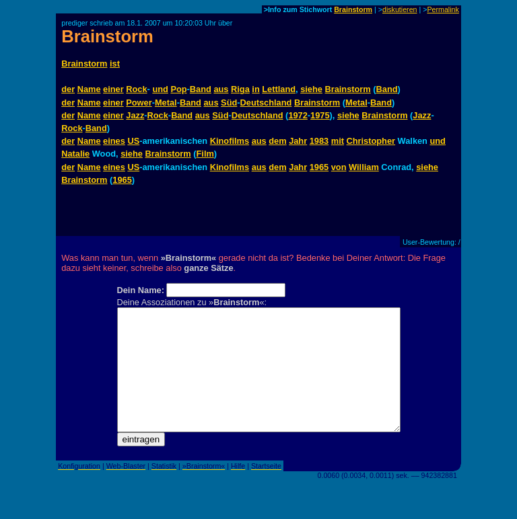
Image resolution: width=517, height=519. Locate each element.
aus (220, 89)
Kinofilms (229, 141)
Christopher (371, 141)
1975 (319, 115)
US (133, 141)
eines (114, 141)
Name (89, 89)
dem (277, 141)
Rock (136, 89)
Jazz (135, 115)
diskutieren (399, 9)
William (364, 167)
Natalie (75, 154)
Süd (229, 102)
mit (337, 141)
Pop (178, 89)
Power (138, 102)
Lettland (279, 89)
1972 (297, 115)
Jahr (298, 141)
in (255, 89)
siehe (311, 89)
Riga (240, 89)
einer (113, 89)
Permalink (442, 9)
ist (115, 63)
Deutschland (266, 102)
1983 (319, 141)
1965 (319, 167)
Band (200, 89)
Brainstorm (353, 9)
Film (205, 154)
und (160, 89)
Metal (166, 102)
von (339, 167)
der (68, 89)
